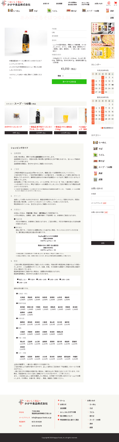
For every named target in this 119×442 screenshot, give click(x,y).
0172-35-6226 (37, 421)
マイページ (31, 164)
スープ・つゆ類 (102, 167)
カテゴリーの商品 (46, 103)
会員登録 (38, 157)
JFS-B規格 (72, 3)
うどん (98, 155)
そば (97, 148)
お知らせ (46, 3)
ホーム (62, 400)
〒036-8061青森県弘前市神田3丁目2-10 (41, 412)
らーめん (99, 142)
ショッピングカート (32, 172)
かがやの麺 (85, 4)
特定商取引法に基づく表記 (69, 420)
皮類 (97, 179)
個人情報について (66, 416)
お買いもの (98, 3)
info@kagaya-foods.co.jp (41, 417)
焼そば (98, 161)
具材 (97, 173)
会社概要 (59, 3)
